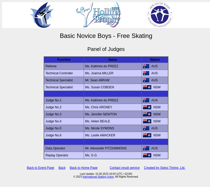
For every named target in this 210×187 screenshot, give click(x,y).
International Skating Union (98, 176)
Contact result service (125, 168)
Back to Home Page (84, 168)
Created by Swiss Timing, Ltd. (164, 168)
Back (61, 168)
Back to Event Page (40, 168)
